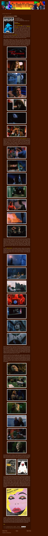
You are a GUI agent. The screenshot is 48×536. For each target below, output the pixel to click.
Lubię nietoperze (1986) (10, 16)
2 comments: (18, 526)
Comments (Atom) (8, 532)
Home (17, 530)
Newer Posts (4, 530)
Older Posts (29, 530)
